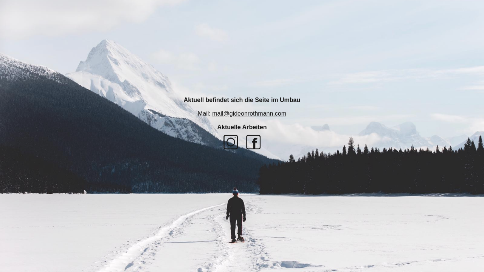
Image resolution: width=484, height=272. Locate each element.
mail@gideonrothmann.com (249, 113)
